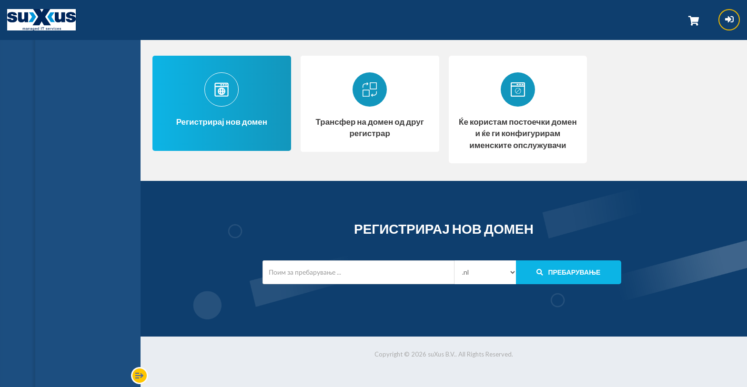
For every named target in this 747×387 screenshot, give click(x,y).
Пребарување (568, 272)
